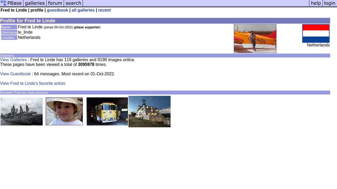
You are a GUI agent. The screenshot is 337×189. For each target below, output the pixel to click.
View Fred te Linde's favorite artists (32, 83)
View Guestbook (15, 74)
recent (104, 10)
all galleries (83, 10)
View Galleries (13, 59)
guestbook (57, 10)
